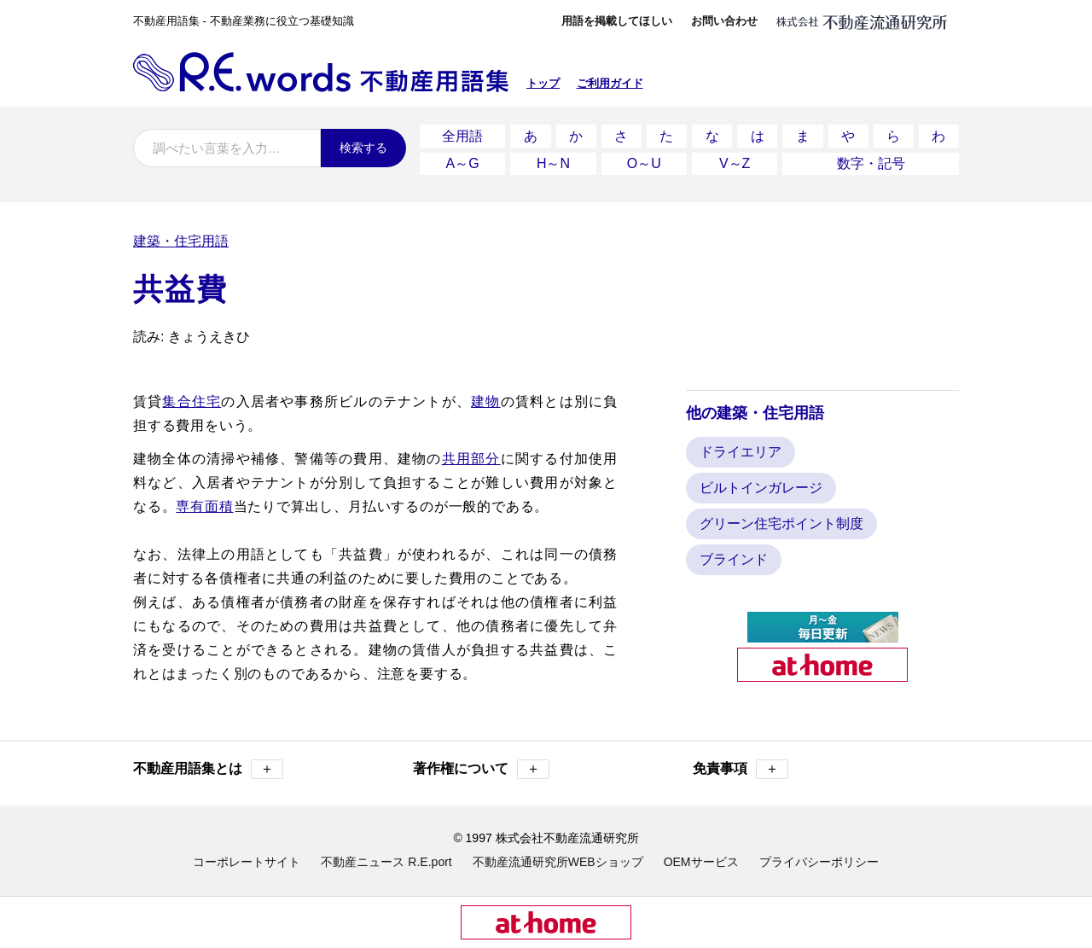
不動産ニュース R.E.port (386, 859)
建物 (485, 399)
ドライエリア (740, 449)
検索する (363, 147)
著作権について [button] (481, 766)
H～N (553, 161)
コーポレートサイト (246, 859)
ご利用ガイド (610, 83)
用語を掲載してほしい (616, 21)
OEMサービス (701, 859)
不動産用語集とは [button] (208, 766)
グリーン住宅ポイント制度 (781, 521)
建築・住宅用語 (181, 238)
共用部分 (471, 456)
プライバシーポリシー (819, 859)
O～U (644, 161)
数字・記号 (871, 161)
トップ (543, 83)
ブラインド (734, 557)
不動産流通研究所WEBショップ (558, 859)
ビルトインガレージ (761, 485)
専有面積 (204, 504)
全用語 (462, 135)
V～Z (734, 161)
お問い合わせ (724, 21)
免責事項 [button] (740, 766)
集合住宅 (191, 399)
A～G (462, 161)
